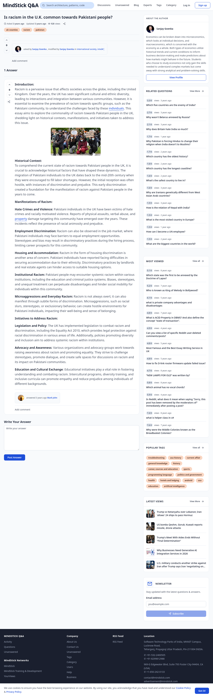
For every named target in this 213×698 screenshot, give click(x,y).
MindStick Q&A (20, 5)
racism (26, 29)
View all (198, 261)
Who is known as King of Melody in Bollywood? (172, 290)
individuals (116, 108)
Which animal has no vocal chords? (165, 387)
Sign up (202, 5)
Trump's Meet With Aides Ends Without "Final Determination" (178, 539)
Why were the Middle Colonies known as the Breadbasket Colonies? (170, 431)
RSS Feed (117, 641)
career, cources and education (163, 469)
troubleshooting (156, 457)
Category (171, 5)
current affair (193, 457)
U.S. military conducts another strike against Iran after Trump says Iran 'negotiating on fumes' (181, 564)
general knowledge (157, 463)
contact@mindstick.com (157, 677)
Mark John (52, 397)
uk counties (12, 29)
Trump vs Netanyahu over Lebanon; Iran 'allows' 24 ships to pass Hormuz (179, 513)
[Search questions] (67, 5)
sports (187, 469)
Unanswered (122, 5)
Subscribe (176, 613)
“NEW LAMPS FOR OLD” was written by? (168, 375)
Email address (154, 597)
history (176, 463)
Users (70, 667)
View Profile (176, 77)
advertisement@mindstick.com (161, 681)
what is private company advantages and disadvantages (169, 304)
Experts (147, 5)
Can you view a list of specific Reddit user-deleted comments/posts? (173, 334)
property (21, 219)
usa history (175, 457)
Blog (136, 5)
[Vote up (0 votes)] (6, 40)
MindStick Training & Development (23, 671)
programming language (160, 474)
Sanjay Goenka (39, 49)
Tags (159, 5)
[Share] (64, 24)
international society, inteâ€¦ (91, 49)
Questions (9, 646)
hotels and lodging (169, 480)
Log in (186, 5)
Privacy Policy (13, 691)
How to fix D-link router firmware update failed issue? (176, 363)
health (151, 480)
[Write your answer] (71, 437)
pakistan (40, 29)
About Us (72, 641)
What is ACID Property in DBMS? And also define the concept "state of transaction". (175, 319)
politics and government (190, 474)
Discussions (104, 5)
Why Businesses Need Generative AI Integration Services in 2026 (177, 552)
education (153, 486)
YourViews (9, 676)
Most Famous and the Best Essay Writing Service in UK (174, 349)
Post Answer (14, 457)
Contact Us (73, 646)
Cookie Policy (183, 688)
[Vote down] (6, 50)
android (188, 480)
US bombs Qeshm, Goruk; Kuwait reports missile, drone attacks (179, 526)
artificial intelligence (174, 486)
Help (69, 672)
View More (197, 91)
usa (200, 480)
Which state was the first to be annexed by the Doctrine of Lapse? (172, 277)
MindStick (9, 666)
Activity (8, 641)
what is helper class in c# (160, 417)
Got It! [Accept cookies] (202, 690)
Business (71, 677)
